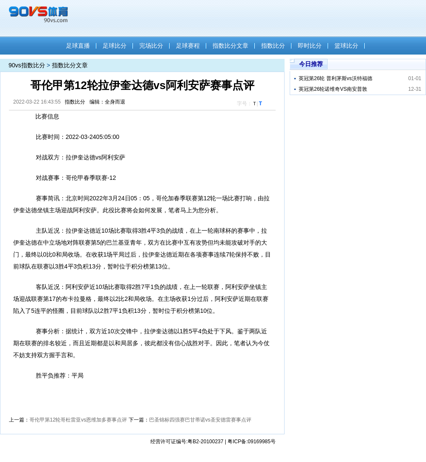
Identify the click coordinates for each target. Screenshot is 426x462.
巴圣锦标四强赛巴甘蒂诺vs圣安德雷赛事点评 (200, 420)
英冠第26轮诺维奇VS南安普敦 (333, 89)
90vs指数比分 (27, 65)
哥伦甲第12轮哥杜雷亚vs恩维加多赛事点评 (78, 420)
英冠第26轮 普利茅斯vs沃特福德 (335, 78)
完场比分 (151, 45)
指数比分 (273, 45)
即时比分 (310, 45)
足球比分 (115, 45)
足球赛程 (188, 45)
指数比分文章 (230, 45)
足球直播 (78, 45)
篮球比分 (346, 45)
